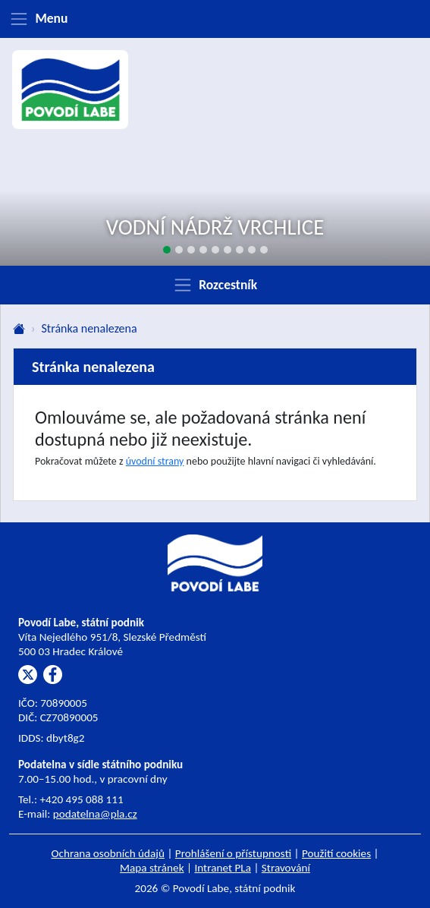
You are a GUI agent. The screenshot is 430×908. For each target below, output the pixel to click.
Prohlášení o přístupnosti (233, 853)
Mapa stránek (152, 868)
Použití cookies (336, 853)
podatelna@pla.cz (95, 814)
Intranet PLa (222, 868)
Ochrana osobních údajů (108, 853)
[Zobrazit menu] (215, 19)
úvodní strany (155, 461)
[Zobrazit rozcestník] (215, 285)
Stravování (286, 868)
